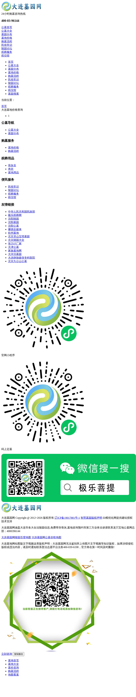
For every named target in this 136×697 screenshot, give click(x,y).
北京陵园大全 (16, 240)
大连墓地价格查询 (12, 109)
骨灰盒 (12, 165)
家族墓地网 (15, 250)
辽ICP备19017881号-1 (67, 517)
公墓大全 (13, 65)
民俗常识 (13, 79)
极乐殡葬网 (15, 215)
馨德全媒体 (15, 229)
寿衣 (10, 169)
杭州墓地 (13, 232)
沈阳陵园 (13, 218)
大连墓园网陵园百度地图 (16, 537)
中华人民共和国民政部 (21, 211)
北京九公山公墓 (17, 261)
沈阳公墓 (13, 225)
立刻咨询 (6, 653)
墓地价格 (13, 72)
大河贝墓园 (15, 254)
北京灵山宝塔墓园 (19, 236)
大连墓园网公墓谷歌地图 (46, 537)
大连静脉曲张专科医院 (21, 257)
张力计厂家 (15, 243)
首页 (10, 61)
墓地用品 (13, 172)
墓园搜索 (13, 93)
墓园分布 (13, 68)
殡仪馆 (12, 90)
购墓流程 (13, 76)
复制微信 (18, 654)
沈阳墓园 (13, 222)
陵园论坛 (13, 83)
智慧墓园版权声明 (91, 517)
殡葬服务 (13, 86)
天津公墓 (13, 247)
